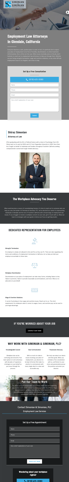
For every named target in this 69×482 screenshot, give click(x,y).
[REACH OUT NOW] (34, 461)
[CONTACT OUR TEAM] (34, 331)
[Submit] (34, 115)
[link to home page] (14, 4)
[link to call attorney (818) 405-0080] (34, 79)
